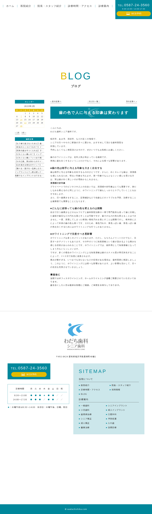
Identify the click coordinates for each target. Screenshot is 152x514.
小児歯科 (85, 409)
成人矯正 (85, 423)
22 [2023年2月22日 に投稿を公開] (25, 123)
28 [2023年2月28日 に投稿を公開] (21, 126)
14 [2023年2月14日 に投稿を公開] (21, 119)
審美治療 (85, 427)
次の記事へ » (131, 101)
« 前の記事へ (55, 101)
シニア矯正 (86, 418)
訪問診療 (112, 427)
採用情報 (116, 389)
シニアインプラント (117, 405)
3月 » (24, 132)
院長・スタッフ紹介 (121, 385)
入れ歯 (111, 423)
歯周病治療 (86, 414)
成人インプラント (116, 409)
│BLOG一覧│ (93, 101)
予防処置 (112, 418)
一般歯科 (85, 405)
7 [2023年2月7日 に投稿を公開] (21, 116)
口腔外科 (112, 414)
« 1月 (17, 132)
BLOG (84, 393)
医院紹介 (85, 385)
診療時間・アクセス (90, 389)
